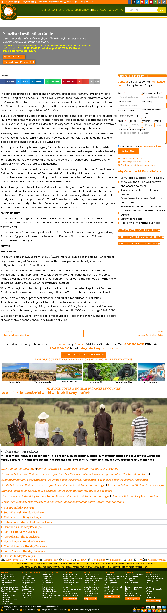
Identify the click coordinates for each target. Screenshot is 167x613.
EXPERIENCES (66, 9)
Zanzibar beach (69, 381)
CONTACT (118, 9)
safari (19, 45)
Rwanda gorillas (123, 382)
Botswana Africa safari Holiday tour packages (135, 485)
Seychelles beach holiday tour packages (123, 479)
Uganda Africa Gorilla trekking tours (126, 474)
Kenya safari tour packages (18, 468)
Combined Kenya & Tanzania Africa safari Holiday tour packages (77, 468)
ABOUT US (105, 9)
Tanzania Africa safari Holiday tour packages (29, 474)
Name (121, 93)
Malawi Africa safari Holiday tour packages (27, 496)
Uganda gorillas (96, 382)
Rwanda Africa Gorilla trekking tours (23, 479)
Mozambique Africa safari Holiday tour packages (31, 501)
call (55, 45)
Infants (157, 120)
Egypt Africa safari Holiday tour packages (80, 485)
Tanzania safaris (42, 382)
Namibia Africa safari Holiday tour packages (28, 490)
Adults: (121, 120)
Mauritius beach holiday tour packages (72, 479)
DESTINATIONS (83, 9)
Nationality (147, 101)
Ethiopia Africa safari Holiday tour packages (85, 490)
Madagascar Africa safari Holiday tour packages (94, 501)
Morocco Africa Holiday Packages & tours (137, 496)
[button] (8, 81)
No (146, 117)
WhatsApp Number (151, 93)
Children (146, 120)
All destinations (151, 382)
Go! (162, 9)
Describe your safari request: (132, 129)
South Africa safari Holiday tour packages (27, 485)
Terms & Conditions (150, 146)
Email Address (125, 101)
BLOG (95, 9)
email (63, 45)
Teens (133, 120)
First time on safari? (151, 109)
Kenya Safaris (15, 382)
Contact (77, 45)
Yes (146, 113)
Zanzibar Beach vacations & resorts (81, 474)
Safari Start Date (126, 110)
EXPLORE (52, 9)
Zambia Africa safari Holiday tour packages (83, 496)
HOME (43, 9)
